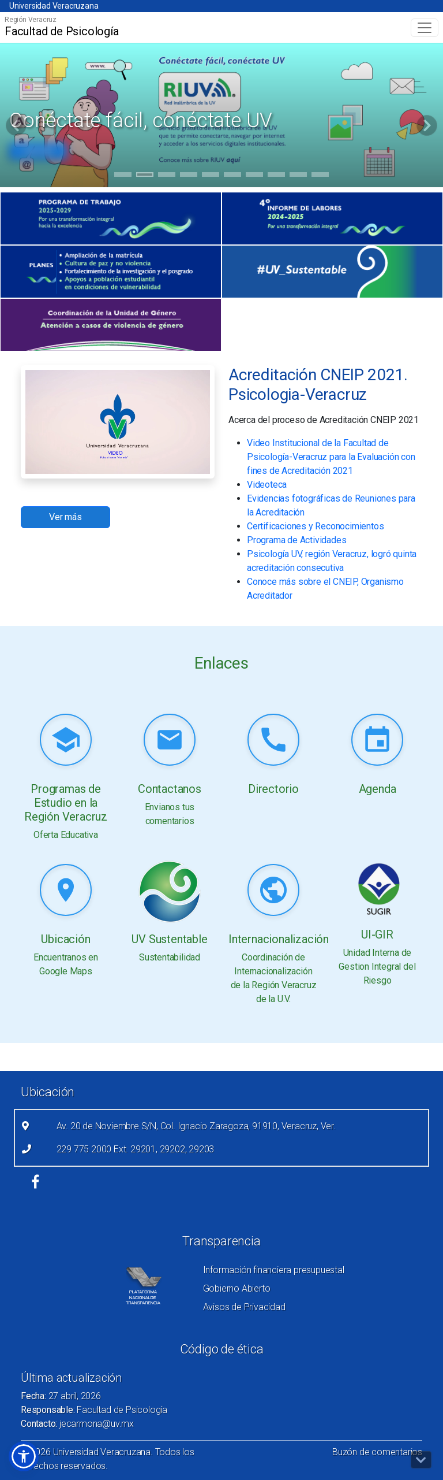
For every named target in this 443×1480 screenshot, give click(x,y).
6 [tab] (232, 176)
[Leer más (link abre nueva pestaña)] (66, 740)
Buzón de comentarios (377, 1451)
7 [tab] (254, 176)
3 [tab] (167, 176)
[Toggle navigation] (424, 27)
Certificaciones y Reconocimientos (315, 526)
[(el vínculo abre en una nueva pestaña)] (110, 218)
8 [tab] (276, 176)
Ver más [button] (65, 516)
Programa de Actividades (296, 540)
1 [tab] (123, 176)
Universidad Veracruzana (53, 5)
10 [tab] (320, 176)
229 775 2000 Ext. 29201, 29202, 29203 (136, 1149)
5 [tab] (210, 176)
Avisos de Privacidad (244, 1306)
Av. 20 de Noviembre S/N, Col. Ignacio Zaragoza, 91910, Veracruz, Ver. (196, 1126)
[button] (24, 1456)
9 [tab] (298, 176)
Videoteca (267, 484)
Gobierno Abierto (237, 1288)
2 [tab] (145, 176)
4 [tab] (189, 176)
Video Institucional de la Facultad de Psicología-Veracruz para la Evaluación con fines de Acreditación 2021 (331, 456)
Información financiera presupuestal (273, 1269)
